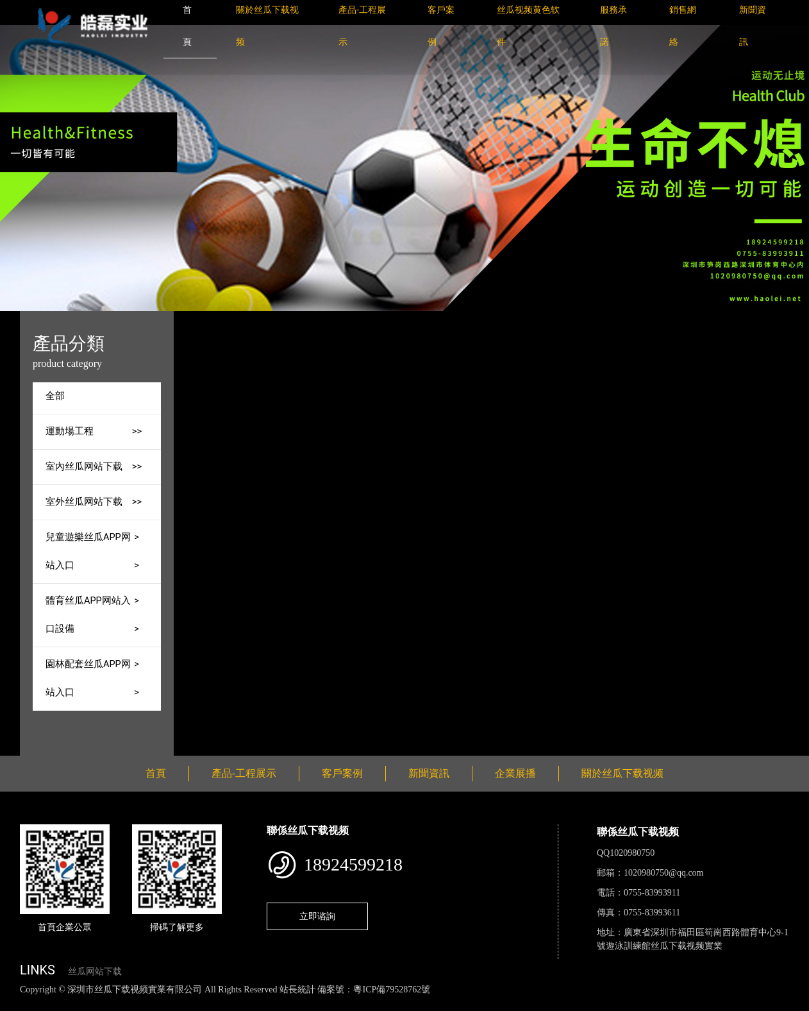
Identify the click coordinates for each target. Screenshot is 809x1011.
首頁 (259, 319)
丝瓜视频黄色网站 (156, 1003)
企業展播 (515, 773)
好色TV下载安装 (649, 1003)
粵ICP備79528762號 (391, 989)
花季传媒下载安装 (374, 1003)
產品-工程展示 (313, 319)
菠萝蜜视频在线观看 (458, 1003)
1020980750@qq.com (664, 873)
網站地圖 (19, 1003)
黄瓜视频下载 (225, 1003)
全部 (55, 396)
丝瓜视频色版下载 (76, 1003)
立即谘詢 (317, 916)
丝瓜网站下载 (95, 971)
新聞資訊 (428, 773)
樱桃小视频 (588, 1003)
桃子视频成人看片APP (733, 1003)
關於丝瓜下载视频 (622, 773)
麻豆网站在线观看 (295, 1003)
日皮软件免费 (533, 1003)
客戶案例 (342, 773)
